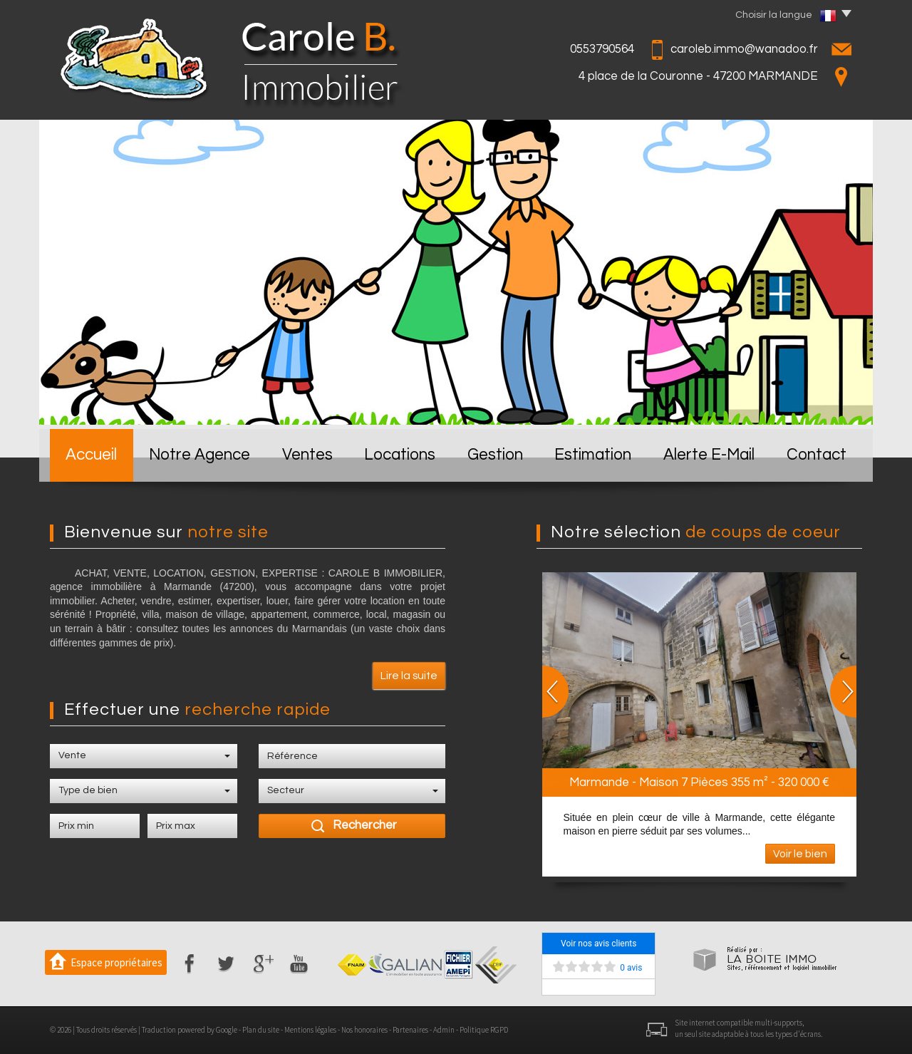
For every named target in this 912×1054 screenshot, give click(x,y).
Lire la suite (408, 675)
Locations (399, 455)
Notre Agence (199, 455)
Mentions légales (310, 1030)
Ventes (307, 455)
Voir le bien (800, 853)
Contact (816, 455)
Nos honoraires (364, 1030)
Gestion (495, 455)
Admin (444, 1030)
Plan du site (260, 1030)
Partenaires (410, 1030)
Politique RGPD (484, 1030)
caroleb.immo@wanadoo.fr (744, 49)
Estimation (592, 455)
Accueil (91, 455)
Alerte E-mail (709, 455)
